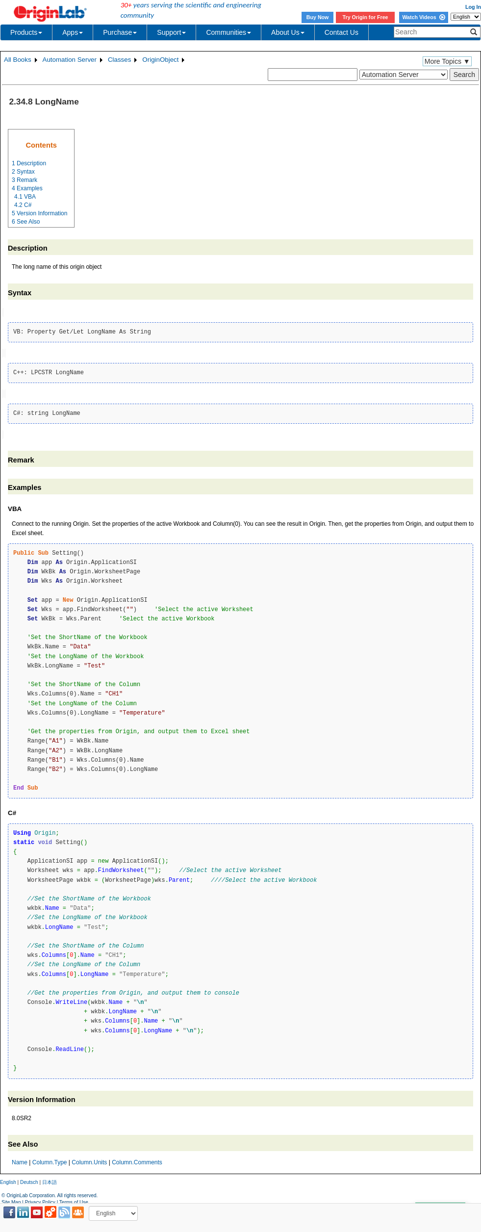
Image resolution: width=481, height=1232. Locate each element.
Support (171, 32)
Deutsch (29, 1179)
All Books (17, 59)
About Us (287, 32)
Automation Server (70, 59)
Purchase (120, 32)
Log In (473, 7)
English (8, 1179)
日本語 (49, 1179)
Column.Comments (137, 1159)
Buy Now (317, 17)
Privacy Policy (40, 1200)
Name (19, 1159)
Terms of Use (73, 1200)
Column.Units (89, 1159)
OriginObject (160, 59)
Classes (119, 59)
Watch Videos (423, 17)
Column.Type (49, 1159)
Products (26, 32)
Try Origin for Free (365, 17)
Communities (228, 32)
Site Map (11, 1200)
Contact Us (341, 32)
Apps (72, 32)
